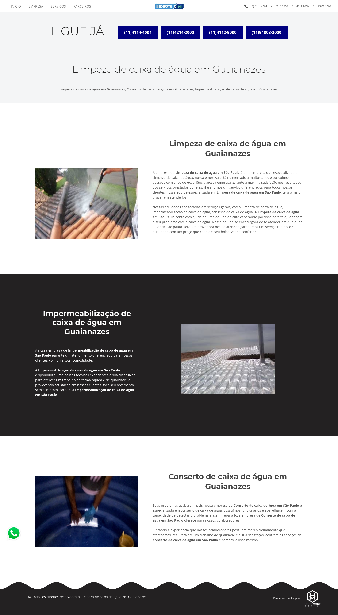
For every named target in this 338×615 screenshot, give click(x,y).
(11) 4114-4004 (258, 6)
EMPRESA (35, 6)
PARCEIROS (82, 6)
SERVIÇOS (58, 6)
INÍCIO (16, 6)
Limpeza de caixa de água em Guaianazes (113, 597)
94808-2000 (324, 6)
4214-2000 (282, 6)
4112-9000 (302, 6)
